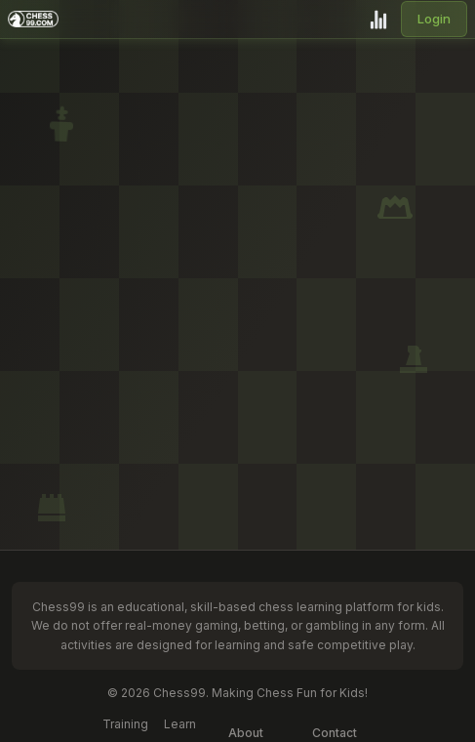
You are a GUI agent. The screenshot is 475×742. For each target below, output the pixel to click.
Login (434, 18)
